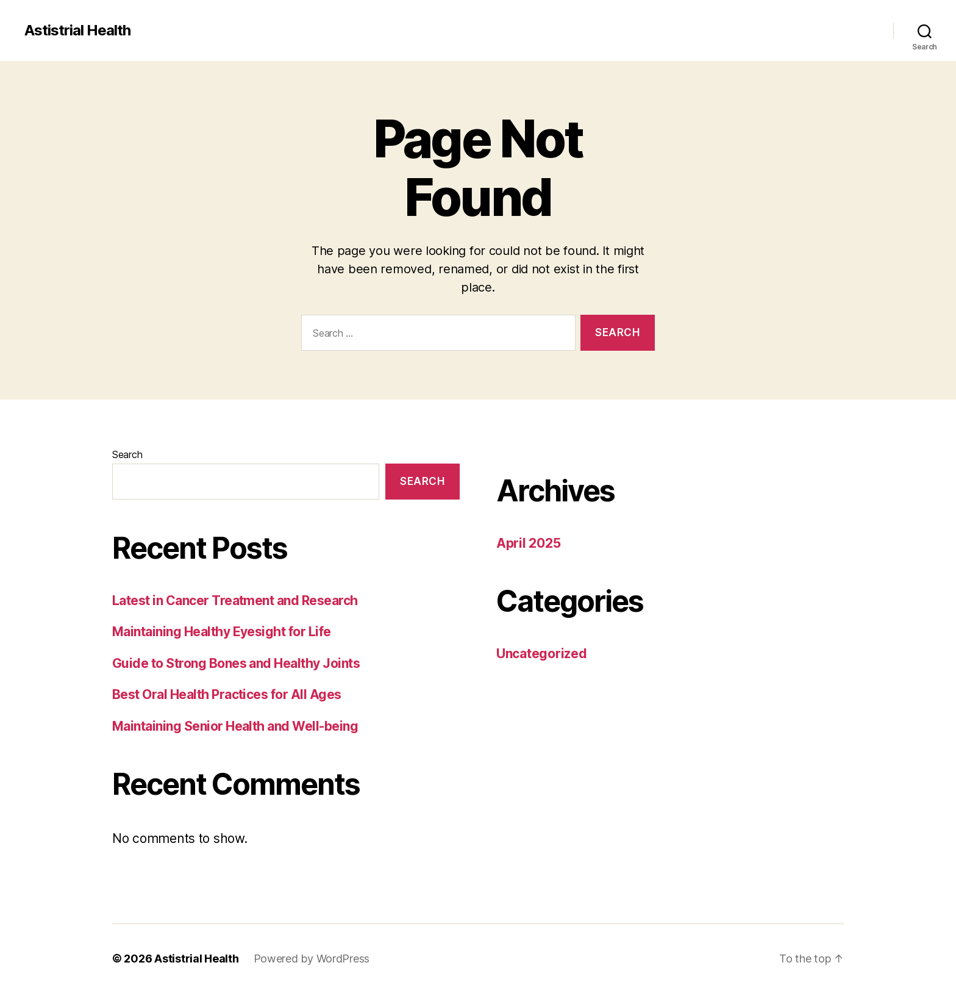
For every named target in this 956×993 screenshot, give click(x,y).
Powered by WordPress (312, 958)
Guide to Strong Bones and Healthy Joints (236, 663)
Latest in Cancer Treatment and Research (235, 600)
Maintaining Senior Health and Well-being (235, 726)
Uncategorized (541, 653)
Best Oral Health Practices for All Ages (226, 694)
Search (127, 454)
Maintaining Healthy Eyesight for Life (221, 631)
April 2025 (528, 543)
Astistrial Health (77, 30)
